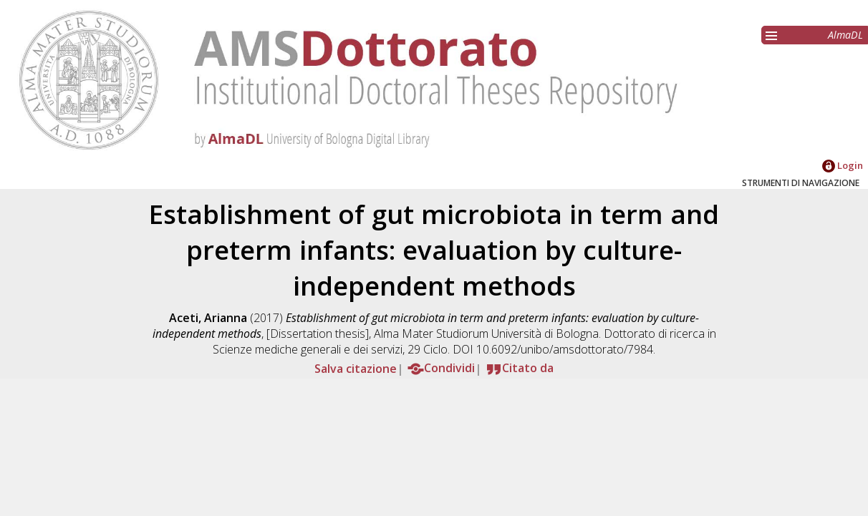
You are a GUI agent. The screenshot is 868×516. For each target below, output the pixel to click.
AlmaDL (845, 35)
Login (842, 165)
